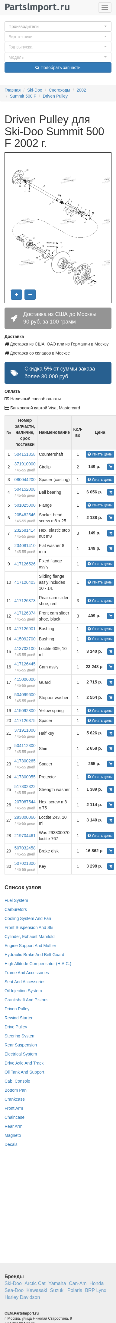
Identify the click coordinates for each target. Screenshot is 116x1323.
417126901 (25, 628)
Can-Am (78, 1283)
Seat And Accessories (25, 981)
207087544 (25, 801)
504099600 (25, 694)
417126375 (25, 720)
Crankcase (15, 1099)
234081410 (25, 545)
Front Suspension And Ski (29, 927)
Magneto (13, 1135)
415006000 (25, 679)
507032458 (25, 848)
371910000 (25, 463)
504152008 (25, 489)
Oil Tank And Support (24, 1072)
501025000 (25, 505)
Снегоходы (59, 90)
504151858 (25, 454)
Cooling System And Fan (28, 918)
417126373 (25, 600)
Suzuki (57, 1290)
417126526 (25, 563)
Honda (96, 1283)
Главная (13, 90)
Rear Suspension (21, 1045)
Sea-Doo (14, 1290)
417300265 (25, 760)
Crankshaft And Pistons (27, 999)
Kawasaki (37, 1290)
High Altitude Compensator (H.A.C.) (38, 963)
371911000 (25, 730)
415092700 (25, 638)
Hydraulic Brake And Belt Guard (34, 954)
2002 (81, 90)
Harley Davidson (22, 1297)
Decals (11, 1144)
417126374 (25, 613)
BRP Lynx (95, 1290)
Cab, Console (17, 1081)
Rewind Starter (19, 1017)
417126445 (25, 663)
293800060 (25, 817)
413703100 (25, 648)
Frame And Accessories (27, 972)
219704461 (25, 835)
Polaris (74, 1290)
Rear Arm (13, 1126)
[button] (58, 26)
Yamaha (57, 1283)
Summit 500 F (23, 96)
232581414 (25, 530)
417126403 (25, 582)
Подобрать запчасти (57, 67)
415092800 (25, 710)
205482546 (25, 514)
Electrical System (21, 1054)
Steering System (20, 1036)
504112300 (25, 745)
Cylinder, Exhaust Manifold (30, 936)
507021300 (25, 863)
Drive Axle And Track (24, 1063)
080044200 (25, 479)
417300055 (25, 776)
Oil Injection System (23, 990)
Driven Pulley (55, 96)
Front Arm (14, 1108)
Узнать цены (100, 454)
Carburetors (16, 909)
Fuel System (16, 900)
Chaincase (14, 1117)
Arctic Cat (34, 1283)
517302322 (25, 786)
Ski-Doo (34, 90)
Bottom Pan (16, 1090)
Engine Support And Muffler (30, 945)
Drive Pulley (16, 1026)
